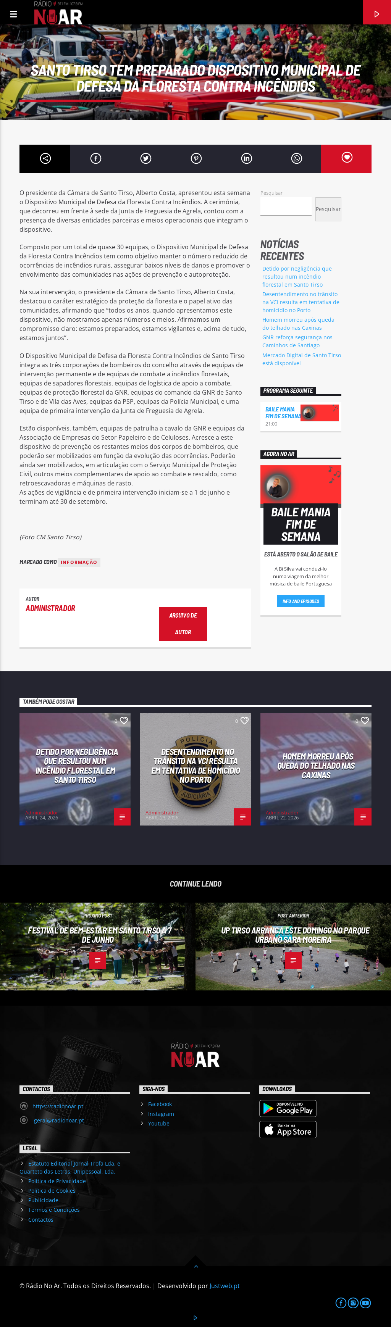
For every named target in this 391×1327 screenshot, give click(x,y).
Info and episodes (301, 601)
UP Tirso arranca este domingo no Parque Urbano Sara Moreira (295, 935)
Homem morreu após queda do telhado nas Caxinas (316, 765)
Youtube (159, 1123)
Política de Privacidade (57, 1181)
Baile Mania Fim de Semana (283, 412)
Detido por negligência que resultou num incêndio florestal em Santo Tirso (297, 276)
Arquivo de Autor (183, 623)
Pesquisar (271, 192)
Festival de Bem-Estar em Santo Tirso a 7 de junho (99, 935)
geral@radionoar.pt (58, 1120)
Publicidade (43, 1200)
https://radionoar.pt (57, 1106)
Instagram (161, 1113)
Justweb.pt (225, 1286)
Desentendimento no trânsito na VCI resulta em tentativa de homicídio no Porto (300, 302)
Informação (79, 562)
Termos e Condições (54, 1209)
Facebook (160, 1104)
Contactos (40, 1219)
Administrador (50, 608)
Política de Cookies (52, 1190)
